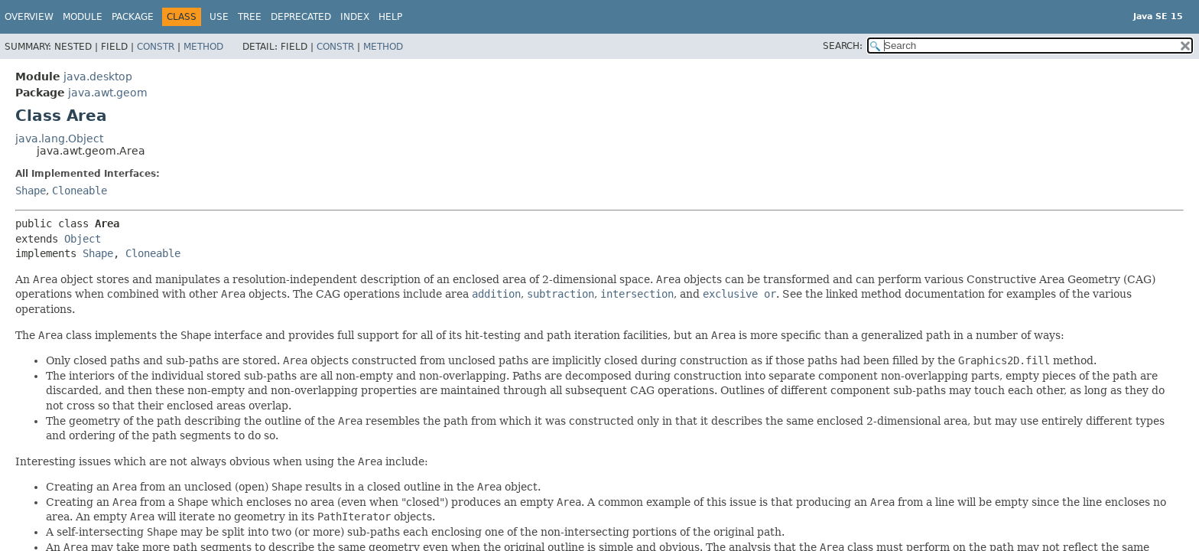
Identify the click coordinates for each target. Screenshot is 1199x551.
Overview (29, 16)
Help (390, 16)
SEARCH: (843, 46)
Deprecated (301, 16)
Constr (155, 46)
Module (82, 16)
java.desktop (97, 76)
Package (133, 16)
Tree (250, 16)
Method (203, 46)
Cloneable (79, 190)
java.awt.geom (108, 92)
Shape (30, 190)
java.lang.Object (59, 138)
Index (354, 16)
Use (219, 16)
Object (82, 239)
